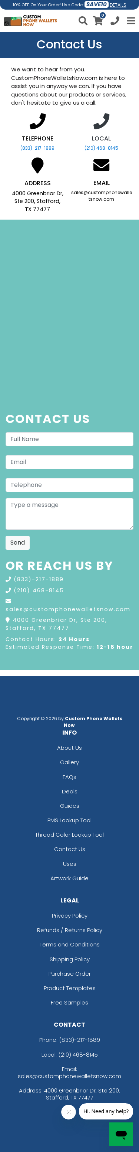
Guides (69, 806)
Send (17, 542)
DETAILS (118, 5)
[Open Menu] (130, 21)
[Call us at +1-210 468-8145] (114, 22)
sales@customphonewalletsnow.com (68, 609)
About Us (69, 748)
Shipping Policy (70, 959)
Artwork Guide (69, 878)
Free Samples (69, 1002)
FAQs (69, 777)
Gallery (69, 762)
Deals (69, 791)
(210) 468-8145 (101, 148)
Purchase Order (70, 973)
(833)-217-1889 (37, 148)
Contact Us (69, 849)
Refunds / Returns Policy (69, 930)
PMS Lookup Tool (69, 820)
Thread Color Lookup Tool (69, 834)
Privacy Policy (69, 915)
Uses (69, 864)
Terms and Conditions (70, 944)
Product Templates (70, 988)
